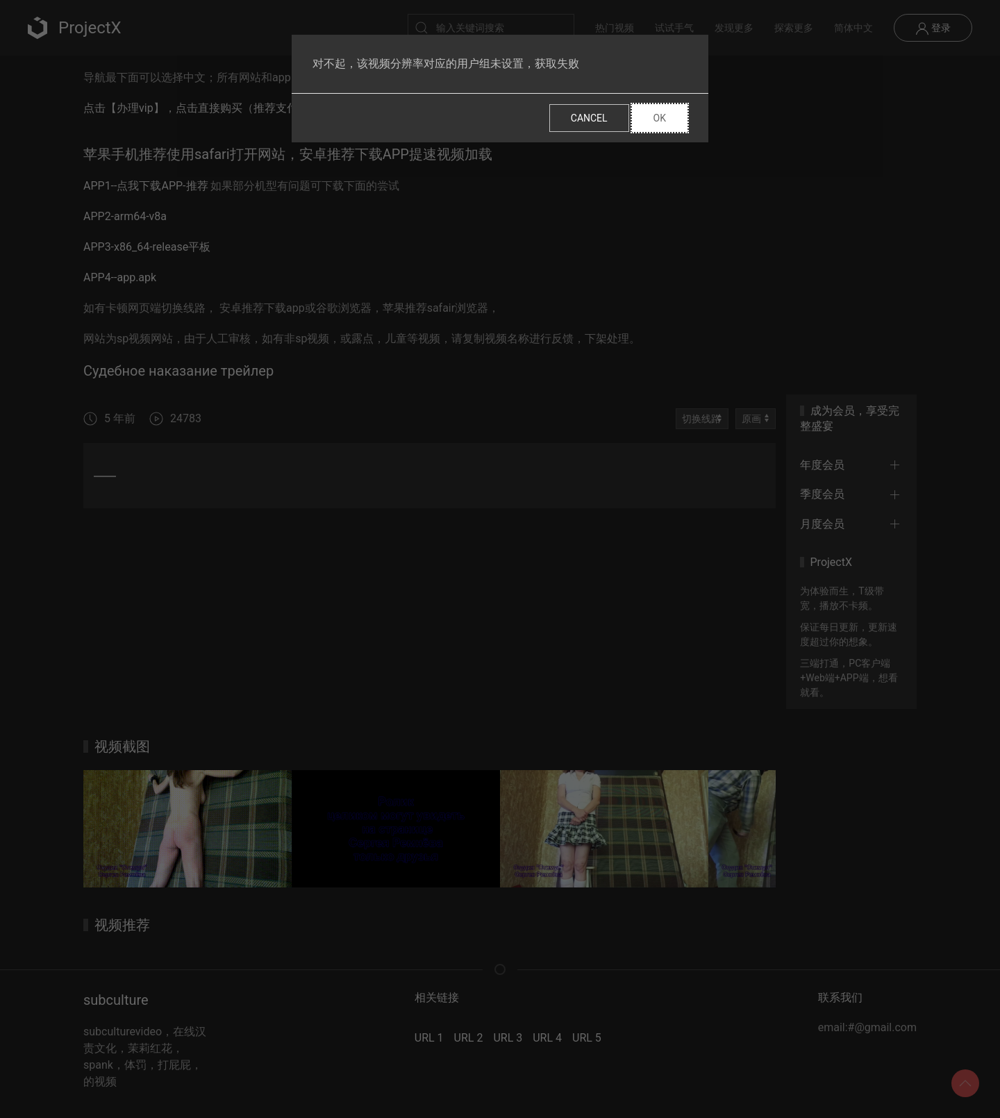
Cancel (589, 118)
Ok (659, 118)
